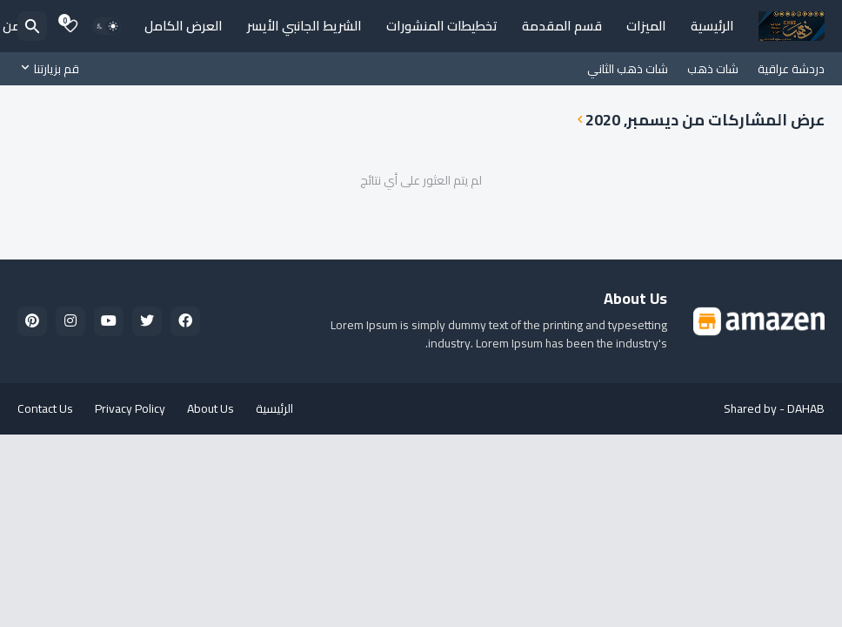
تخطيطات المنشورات (442, 25)
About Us (210, 408)
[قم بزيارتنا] (52, 68)
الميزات (646, 25)
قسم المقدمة (562, 25)
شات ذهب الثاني (627, 68)
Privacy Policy (130, 408)
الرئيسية (712, 25)
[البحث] (32, 26)
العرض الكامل (183, 25)
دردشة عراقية (791, 68)
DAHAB (806, 408)
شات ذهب (712, 68)
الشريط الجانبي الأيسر (304, 25)
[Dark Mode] (107, 26)
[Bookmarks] (70, 26)
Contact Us (45, 408)
